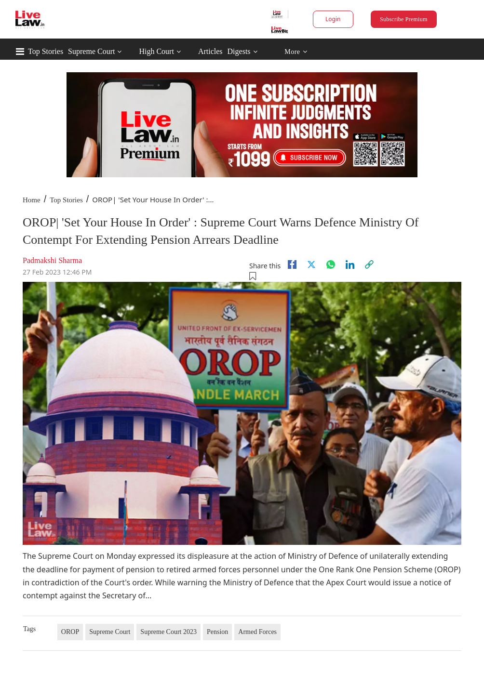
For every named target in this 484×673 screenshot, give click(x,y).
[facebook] (292, 264)
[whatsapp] (330, 264)
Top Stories (45, 51)
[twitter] (311, 264)
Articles (210, 51)
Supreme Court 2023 (168, 631)
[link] (369, 264)
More (295, 51)
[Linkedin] (350, 264)
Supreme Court (91, 51)
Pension (217, 631)
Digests (239, 51)
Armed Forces (257, 631)
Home (31, 200)
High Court (156, 51)
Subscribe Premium (403, 19)
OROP (70, 631)
